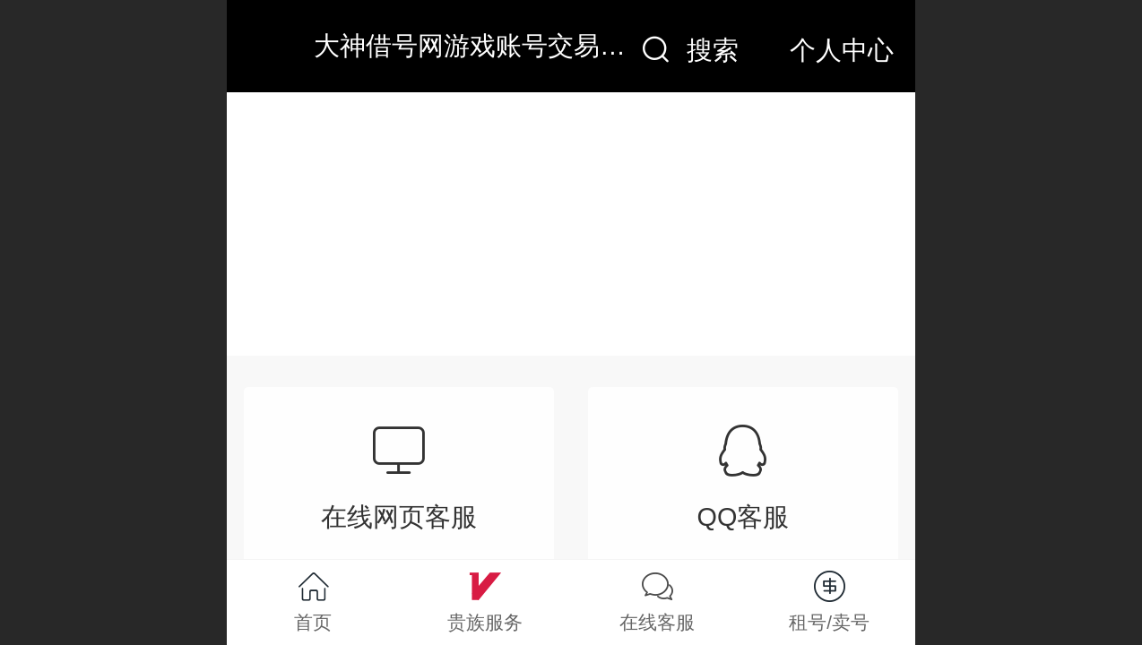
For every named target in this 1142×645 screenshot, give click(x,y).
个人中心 (842, 50)
